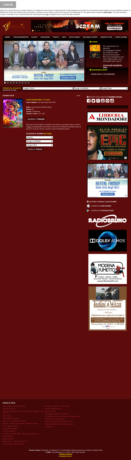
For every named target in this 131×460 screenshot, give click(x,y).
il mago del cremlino (10, 429)
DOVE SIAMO (74, 37)
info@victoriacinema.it (78, 450)
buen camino (7, 416)
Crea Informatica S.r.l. (59, 452)
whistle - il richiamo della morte (58, 421)
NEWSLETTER (106, 37)
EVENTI (34, 37)
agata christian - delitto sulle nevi (14, 406)
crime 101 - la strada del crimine (14, 421)
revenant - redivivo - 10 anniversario (57, 406)
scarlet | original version (53, 409)
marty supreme (8, 436)
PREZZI (56, 37)
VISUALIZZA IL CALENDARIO (103, 74)
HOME (7, 37)
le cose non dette (9, 431)
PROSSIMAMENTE (21, 37)
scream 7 (50, 411)
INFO (64, 37)
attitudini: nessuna (9, 409)
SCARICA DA (101, 206)
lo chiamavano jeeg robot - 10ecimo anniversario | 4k (21, 434)
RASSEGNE (45, 37)
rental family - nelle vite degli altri (15, 441)
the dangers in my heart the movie (57, 414)
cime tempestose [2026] (11, 418)
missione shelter (8, 439)
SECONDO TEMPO (90, 37)
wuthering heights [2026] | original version (59, 424)
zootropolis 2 (49, 427)
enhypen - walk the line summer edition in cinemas (20, 423)
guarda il (36, 119)
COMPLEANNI (121, 37)
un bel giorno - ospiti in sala (54, 419)
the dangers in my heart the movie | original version (63, 416)
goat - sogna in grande (10, 426)
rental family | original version (13, 444)
